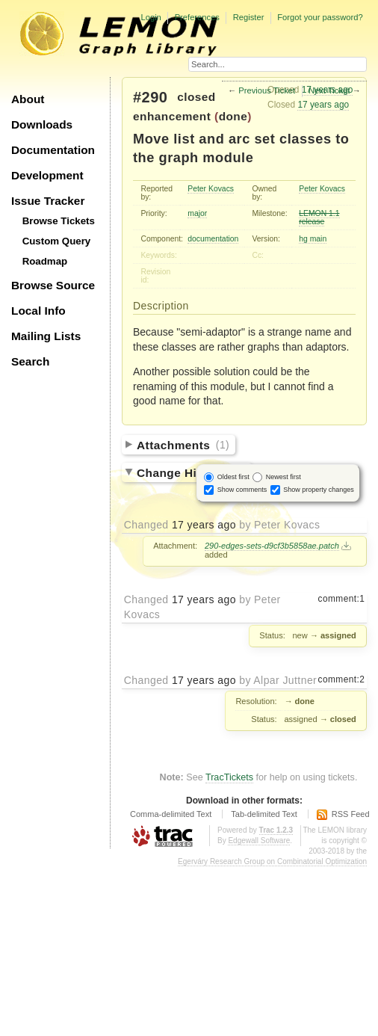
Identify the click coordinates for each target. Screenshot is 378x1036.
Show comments (242, 489)
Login (150, 17)
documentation (213, 239)
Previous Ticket (266, 90)
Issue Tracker (47, 200)
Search (30, 361)
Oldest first (233, 476)
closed (196, 96)
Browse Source (53, 285)
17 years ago (323, 104)
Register (248, 17)
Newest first (283, 476)
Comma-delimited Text (170, 814)
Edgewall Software (259, 840)
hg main (312, 239)
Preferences (197, 17)
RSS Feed (351, 814)
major (197, 213)
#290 (150, 97)
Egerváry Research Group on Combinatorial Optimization (272, 861)
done (233, 116)
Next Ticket (329, 90)
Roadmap (45, 261)
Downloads (41, 124)
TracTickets (229, 777)
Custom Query (56, 241)
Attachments (183, 444)
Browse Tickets (58, 220)
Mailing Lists (46, 336)
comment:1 (341, 598)
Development (47, 175)
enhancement (172, 116)
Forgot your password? (319, 17)
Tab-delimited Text (264, 814)
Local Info (38, 310)
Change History (191, 472)
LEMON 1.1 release (319, 217)
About (27, 99)
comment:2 (341, 679)
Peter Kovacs (211, 189)
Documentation (53, 150)
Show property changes (318, 489)
